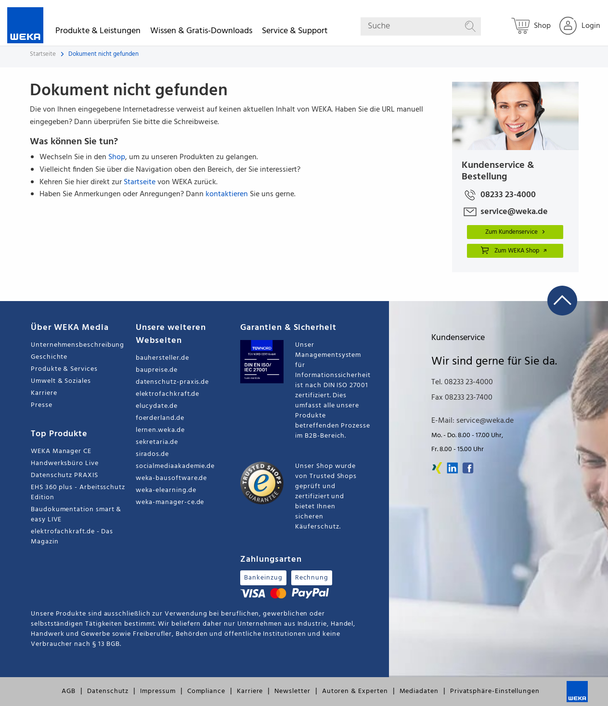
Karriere (44, 393)
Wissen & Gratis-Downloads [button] (201, 32)
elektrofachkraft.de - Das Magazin (72, 537)
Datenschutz (108, 691)
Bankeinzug (263, 577)
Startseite (43, 54)
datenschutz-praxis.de (172, 382)
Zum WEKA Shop (514, 250)
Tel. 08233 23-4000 (462, 382)
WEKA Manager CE (61, 451)
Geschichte (49, 357)
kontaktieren (227, 194)
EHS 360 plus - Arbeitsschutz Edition (78, 492)
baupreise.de (157, 370)
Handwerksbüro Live (65, 463)
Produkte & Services (64, 369)
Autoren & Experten (355, 691)
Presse (41, 405)
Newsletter (292, 691)
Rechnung (311, 577)
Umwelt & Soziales (61, 381)
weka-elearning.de (166, 490)
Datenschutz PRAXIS (64, 475)
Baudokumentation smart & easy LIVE (76, 514)
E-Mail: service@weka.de (472, 421)
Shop (116, 157)
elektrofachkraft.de (168, 394)
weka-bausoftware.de (171, 478)
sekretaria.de (157, 442)
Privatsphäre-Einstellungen (495, 691)
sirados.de (152, 454)
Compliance (206, 691)
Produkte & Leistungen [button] (98, 32)
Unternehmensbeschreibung (77, 345)
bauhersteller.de (162, 358)
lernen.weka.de (160, 430)
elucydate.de (157, 406)
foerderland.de (160, 418)
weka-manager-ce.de (170, 502)
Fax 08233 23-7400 (461, 397)
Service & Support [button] (295, 32)
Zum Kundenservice (516, 232)
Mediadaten (419, 691)
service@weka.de (505, 211)
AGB (69, 691)
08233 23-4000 (499, 195)
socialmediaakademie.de (175, 466)
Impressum (157, 691)
